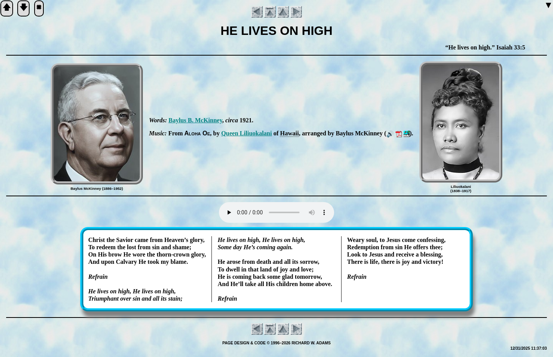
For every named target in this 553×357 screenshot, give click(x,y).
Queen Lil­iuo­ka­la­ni (246, 133)
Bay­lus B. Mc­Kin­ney (195, 120)
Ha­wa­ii (289, 133)
